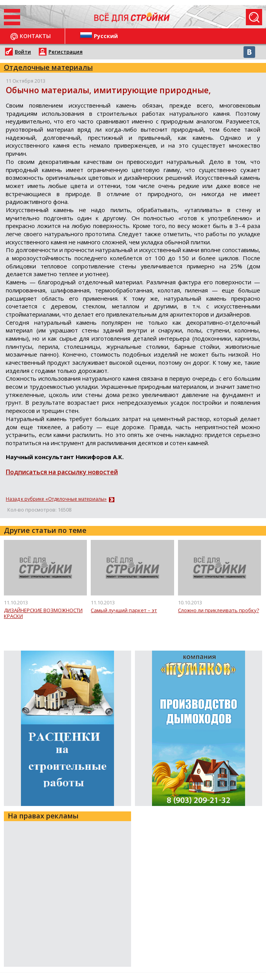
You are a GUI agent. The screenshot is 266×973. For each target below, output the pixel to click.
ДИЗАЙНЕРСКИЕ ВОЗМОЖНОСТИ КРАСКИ (43, 613)
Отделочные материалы (48, 67)
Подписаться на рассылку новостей (62, 472)
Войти (23, 51)
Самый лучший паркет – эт (124, 610)
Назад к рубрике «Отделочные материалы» (56, 499)
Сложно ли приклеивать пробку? (218, 610)
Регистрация (65, 51)
